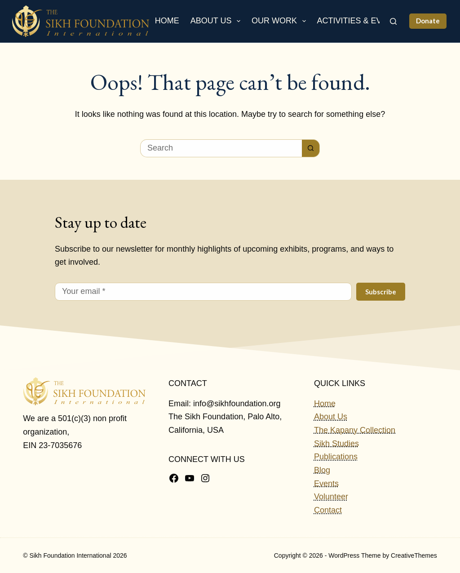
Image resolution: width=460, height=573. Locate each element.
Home (167, 20)
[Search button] (311, 148)
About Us (217, 21)
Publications (336, 456)
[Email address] (203, 292)
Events (326, 483)
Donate (428, 21)
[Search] (393, 21)
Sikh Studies (336, 443)
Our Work (281, 21)
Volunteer (331, 496)
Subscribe (380, 292)
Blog (322, 470)
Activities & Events (366, 21)
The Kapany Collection (354, 430)
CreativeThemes (414, 555)
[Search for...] (221, 148)
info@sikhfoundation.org (236, 403)
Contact (328, 510)
